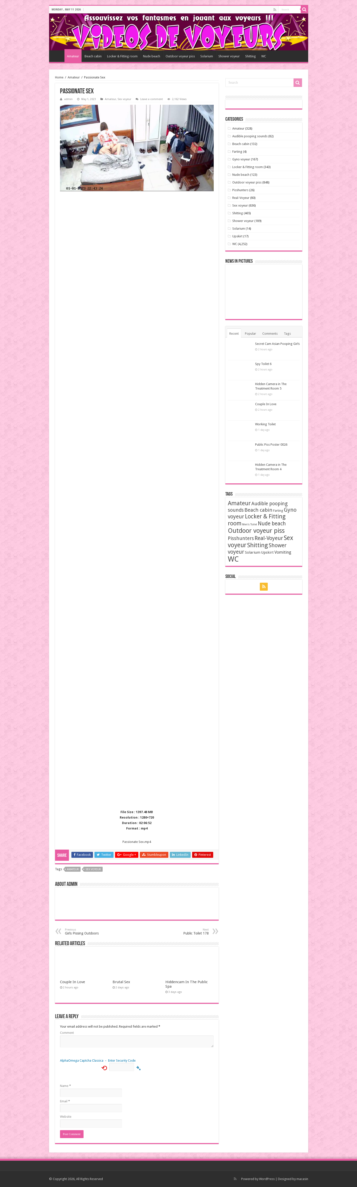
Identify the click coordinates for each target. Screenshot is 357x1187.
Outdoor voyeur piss (180, 56)
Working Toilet (265, 424)
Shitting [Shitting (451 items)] (257, 545)
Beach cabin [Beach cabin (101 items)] (258, 510)
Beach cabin (93, 56)
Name (65, 1086)
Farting (237, 151)
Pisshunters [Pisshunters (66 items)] (241, 538)
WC (263, 56)
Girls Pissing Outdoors (90, 931)
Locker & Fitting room (122, 56)
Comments (270, 333)
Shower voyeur (229, 56)
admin (68, 99)
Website (65, 1116)
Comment (67, 1033)
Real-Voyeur (240, 198)
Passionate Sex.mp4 (136, 842)
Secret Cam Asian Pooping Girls (277, 344)
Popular (250, 333)
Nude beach (151, 56)
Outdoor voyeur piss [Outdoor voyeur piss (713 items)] (256, 530)
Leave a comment (151, 99)
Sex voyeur (124, 99)
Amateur (73, 56)
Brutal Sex (121, 982)
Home (58, 55)
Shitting (250, 56)
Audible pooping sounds (250, 136)
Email (65, 1101)
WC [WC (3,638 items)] (233, 559)
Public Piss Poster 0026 (271, 444)
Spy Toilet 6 (263, 364)
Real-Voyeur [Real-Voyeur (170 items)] (269, 538)
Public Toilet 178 (183, 931)
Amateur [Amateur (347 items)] (239, 503)
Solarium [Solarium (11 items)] (252, 552)
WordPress (267, 1179)
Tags (287, 333)
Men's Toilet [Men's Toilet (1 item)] (249, 524)
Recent (234, 333)
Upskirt (237, 236)
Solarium (206, 56)
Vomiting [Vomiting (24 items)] (282, 552)
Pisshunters (240, 190)
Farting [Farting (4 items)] (278, 510)
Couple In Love (72, 982)
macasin (302, 1179)
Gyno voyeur (241, 159)
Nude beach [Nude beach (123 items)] (272, 524)
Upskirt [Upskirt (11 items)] (267, 552)
